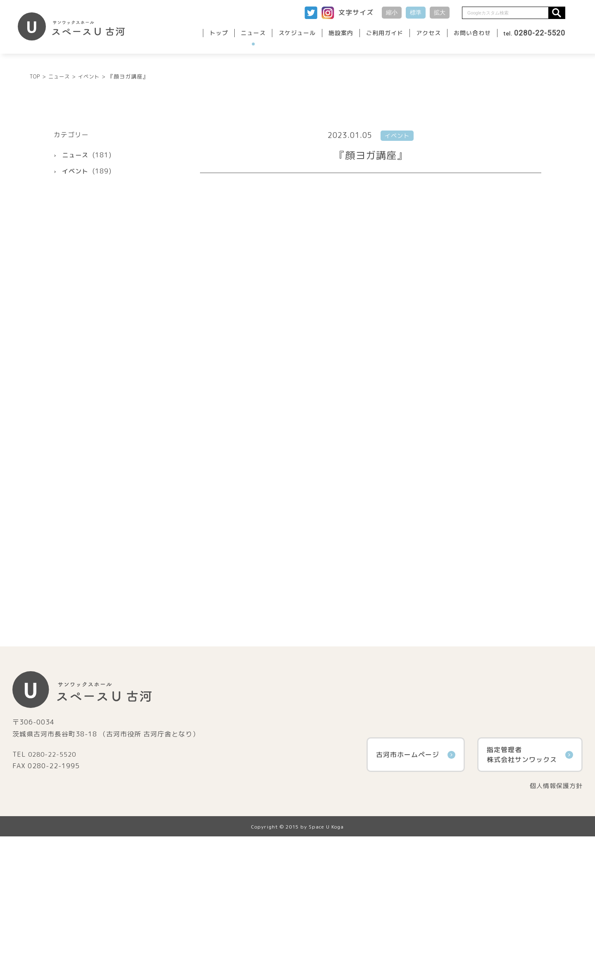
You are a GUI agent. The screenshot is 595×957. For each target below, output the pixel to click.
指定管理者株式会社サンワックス (530, 874)
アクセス (428, 33)
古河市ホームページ (415, 874)
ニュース (253, 33)
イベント (76, 291)
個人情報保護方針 (554, 906)
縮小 (391, 12)
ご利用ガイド (384, 33)
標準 (415, 12)
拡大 (439, 12)
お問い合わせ (472, 33)
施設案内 (340, 33)
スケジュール (297, 33)
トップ (218, 33)
